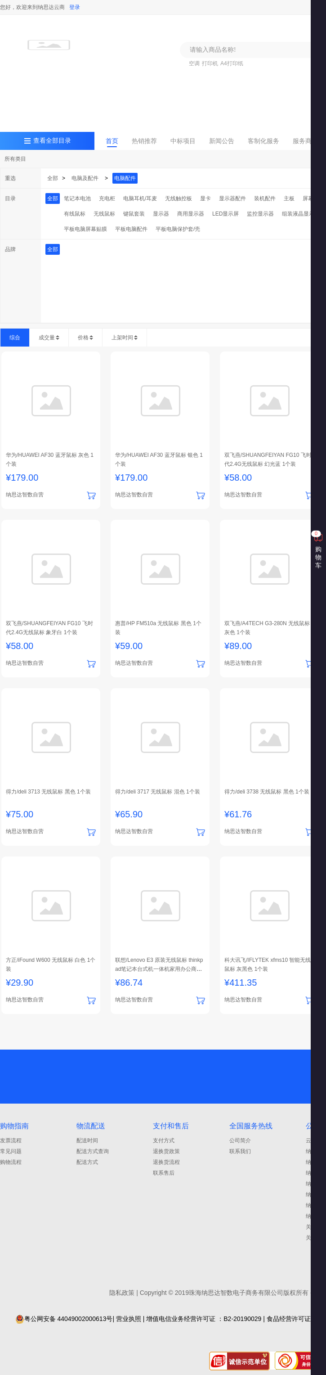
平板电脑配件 (131, 229)
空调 (194, 63)
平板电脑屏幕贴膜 (85, 229)
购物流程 (11, 1162)
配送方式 (87, 1162)
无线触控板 (178, 198)
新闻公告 (221, 140)
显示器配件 (232, 198)
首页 (112, 140)
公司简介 (240, 1140)
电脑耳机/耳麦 (140, 198)
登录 (74, 7)
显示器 (161, 214)
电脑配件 (125, 178)
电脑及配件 (84, 178)
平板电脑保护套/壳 (178, 229)
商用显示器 (190, 214)
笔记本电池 (77, 198)
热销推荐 (144, 140)
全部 (52, 178)
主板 (289, 198)
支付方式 (163, 1140)
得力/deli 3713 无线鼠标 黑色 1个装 (48, 792)
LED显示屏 (225, 214)
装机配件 (265, 198)
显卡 (205, 198)
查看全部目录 (52, 140)
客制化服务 (263, 140)
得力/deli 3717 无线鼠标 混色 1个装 (157, 792)
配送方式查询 (92, 1151)
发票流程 (11, 1140)
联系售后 (163, 1173)
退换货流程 (166, 1162)
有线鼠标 (74, 214)
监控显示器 (260, 214)
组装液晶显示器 (301, 214)
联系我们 (240, 1151)
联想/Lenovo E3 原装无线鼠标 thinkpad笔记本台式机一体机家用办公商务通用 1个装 (159, 969)
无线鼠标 (104, 214)
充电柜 (107, 198)
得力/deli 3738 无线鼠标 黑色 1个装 (266, 792)
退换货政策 (166, 1151)
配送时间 (87, 1140)
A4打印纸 (231, 63)
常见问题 (11, 1151)
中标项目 (183, 140)
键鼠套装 (134, 214)
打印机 (210, 63)
